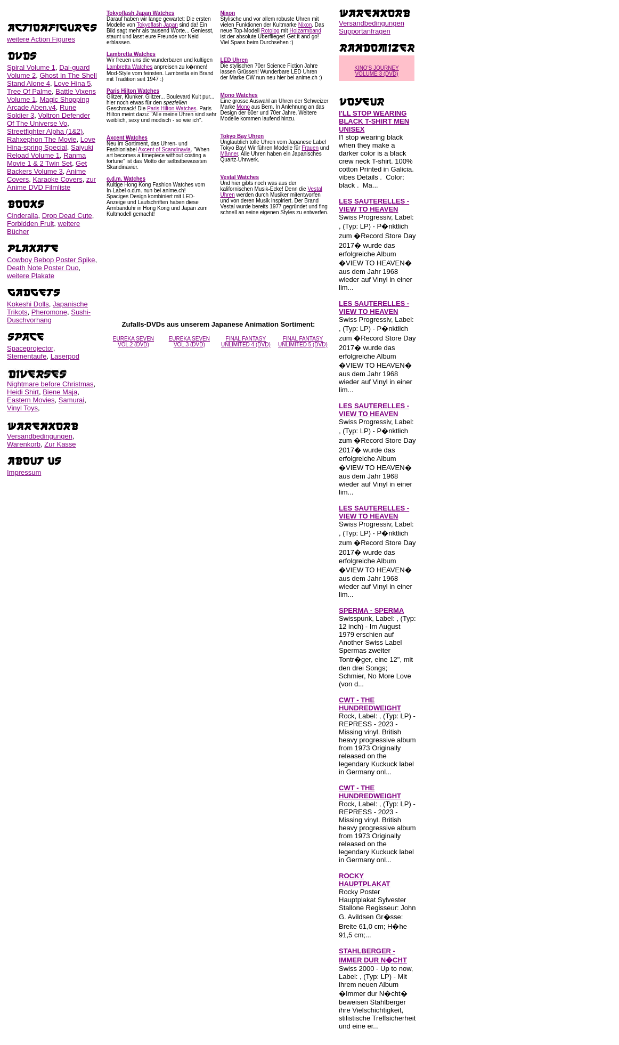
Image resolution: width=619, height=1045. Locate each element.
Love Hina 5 (72, 83)
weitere (41, 39)
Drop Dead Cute (67, 216)
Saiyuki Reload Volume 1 (50, 151)
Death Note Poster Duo (42, 268)
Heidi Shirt (23, 392)
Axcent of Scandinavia (164, 149)
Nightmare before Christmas (50, 384)
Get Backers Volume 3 (47, 167)
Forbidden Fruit (30, 224)
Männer (229, 154)
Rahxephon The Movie (42, 139)
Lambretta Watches (129, 67)
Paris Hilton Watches (171, 108)
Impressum (24, 472)
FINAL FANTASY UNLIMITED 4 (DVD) (246, 341)
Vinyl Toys (22, 408)
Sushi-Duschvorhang (49, 316)
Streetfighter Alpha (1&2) (45, 131)
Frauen (310, 148)
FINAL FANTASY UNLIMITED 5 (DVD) (303, 341)
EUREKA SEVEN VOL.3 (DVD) (189, 341)
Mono (243, 107)
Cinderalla (22, 216)
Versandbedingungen (39, 436)
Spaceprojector (30, 348)
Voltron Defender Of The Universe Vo (48, 119)
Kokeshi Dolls (28, 304)
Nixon (305, 25)
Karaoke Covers (57, 179)
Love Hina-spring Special (51, 143)
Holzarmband (305, 31)
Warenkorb (23, 444)
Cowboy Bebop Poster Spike (51, 260)
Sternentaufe (26, 356)
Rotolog (270, 31)
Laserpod (65, 356)
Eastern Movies (31, 400)
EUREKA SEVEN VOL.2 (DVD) (133, 341)
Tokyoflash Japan (157, 25)
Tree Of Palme (29, 91)
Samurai (71, 400)
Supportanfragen (364, 31)
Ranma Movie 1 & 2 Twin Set (46, 159)
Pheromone (49, 312)
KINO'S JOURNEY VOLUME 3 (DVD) (376, 71)
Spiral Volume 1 (31, 67)
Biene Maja (60, 392)
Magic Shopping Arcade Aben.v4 (48, 103)
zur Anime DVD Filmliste (51, 183)
